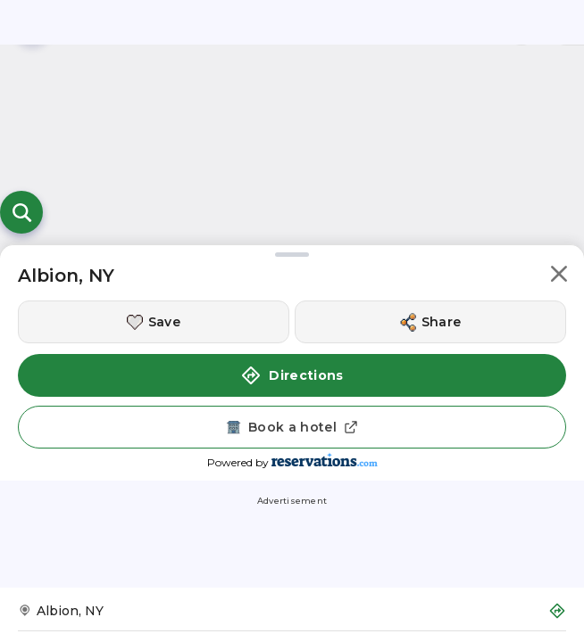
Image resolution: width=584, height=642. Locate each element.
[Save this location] (153, 321)
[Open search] (21, 212)
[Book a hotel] (292, 427)
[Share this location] (430, 321)
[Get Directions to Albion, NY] (292, 616)
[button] (559, 277)
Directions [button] (292, 375)
